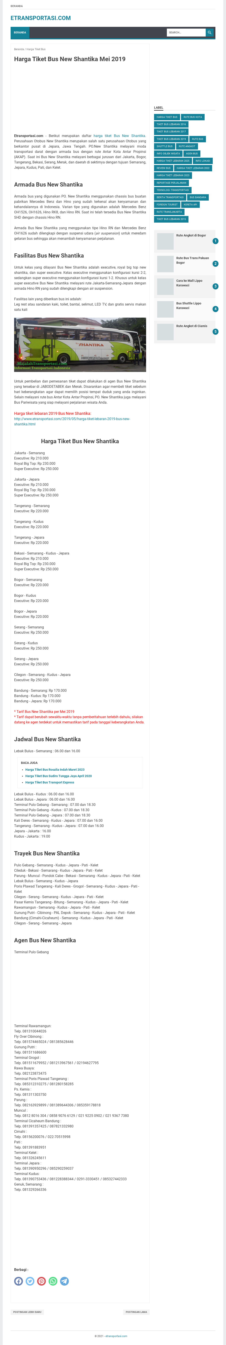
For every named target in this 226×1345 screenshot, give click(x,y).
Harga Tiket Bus (167, 117)
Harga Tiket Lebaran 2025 (173, 160)
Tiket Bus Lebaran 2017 (171, 131)
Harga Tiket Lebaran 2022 (193, 168)
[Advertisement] (80, 99)
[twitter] (30, 1281)
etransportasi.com (41, 18)
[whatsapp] (53, 1281)
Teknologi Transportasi (173, 190)
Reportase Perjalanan (171, 182)
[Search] (186, 33)
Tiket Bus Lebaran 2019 (171, 139)
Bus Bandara (198, 197)
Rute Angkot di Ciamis (191, 326)
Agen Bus (192, 153)
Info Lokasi (203, 160)
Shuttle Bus (165, 146)
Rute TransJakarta (169, 211)
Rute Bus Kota (193, 117)
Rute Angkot (187, 146)
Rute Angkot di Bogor (191, 235)
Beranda (17, 6)
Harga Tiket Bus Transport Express (49, 782)
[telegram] (64, 1281)
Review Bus (164, 168)
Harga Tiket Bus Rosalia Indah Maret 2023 (55, 769)
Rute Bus (197, 139)
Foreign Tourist (167, 204)
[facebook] (18, 1281)
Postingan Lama (136, 1312)
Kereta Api (190, 204)
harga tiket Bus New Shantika (119, 136)
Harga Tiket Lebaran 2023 (173, 175)
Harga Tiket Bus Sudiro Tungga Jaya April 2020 (58, 776)
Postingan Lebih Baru (27, 1312)
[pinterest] (41, 1281)
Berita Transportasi (170, 197)
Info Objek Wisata (168, 153)
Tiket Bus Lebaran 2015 (171, 219)
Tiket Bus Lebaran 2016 (171, 124)
